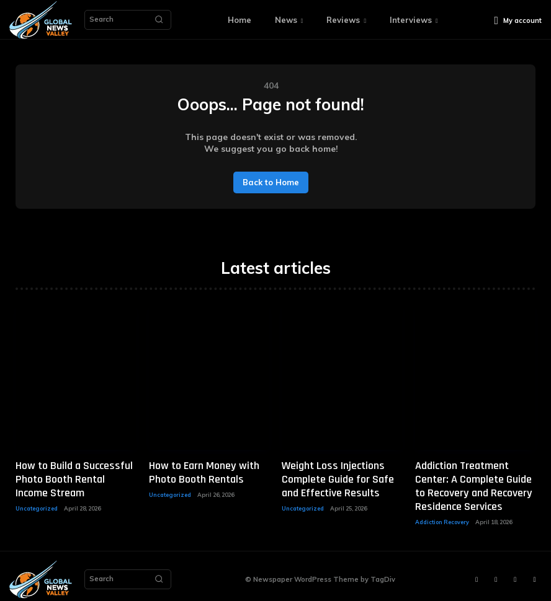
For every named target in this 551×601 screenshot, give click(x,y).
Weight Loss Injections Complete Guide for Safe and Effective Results (334, 476)
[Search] (158, 20)
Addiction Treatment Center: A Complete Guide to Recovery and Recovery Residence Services (475, 482)
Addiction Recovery (442, 515)
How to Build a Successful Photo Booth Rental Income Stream (72, 476)
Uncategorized (37, 503)
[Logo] (40, 20)
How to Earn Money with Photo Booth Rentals (199, 470)
